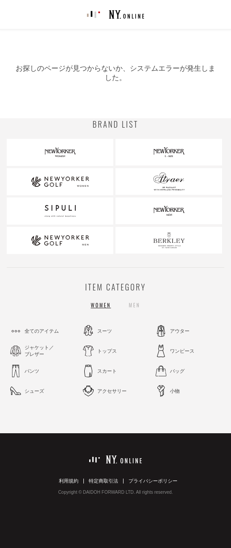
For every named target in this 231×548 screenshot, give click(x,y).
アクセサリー (112, 391)
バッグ (177, 371)
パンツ (32, 371)
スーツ (104, 331)
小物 (175, 391)
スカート (107, 371)
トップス (107, 351)
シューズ (34, 391)
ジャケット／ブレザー (39, 351)
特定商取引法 (103, 481)
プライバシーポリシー (152, 481)
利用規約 (68, 481)
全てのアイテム (42, 331)
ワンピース (182, 351)
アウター (180, 331)
